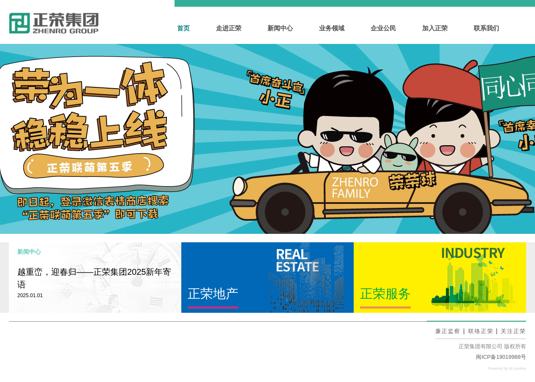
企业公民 (383, 28)
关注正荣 (512, 331)
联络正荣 (478, 331)
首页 (183, 28)
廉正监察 (443, 331)
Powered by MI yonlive (504, 368)
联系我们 (486, 28)
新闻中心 (280, 28)
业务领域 (331, 28)
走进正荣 (228, 28)
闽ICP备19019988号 (501, 357)
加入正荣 (435, 28)
